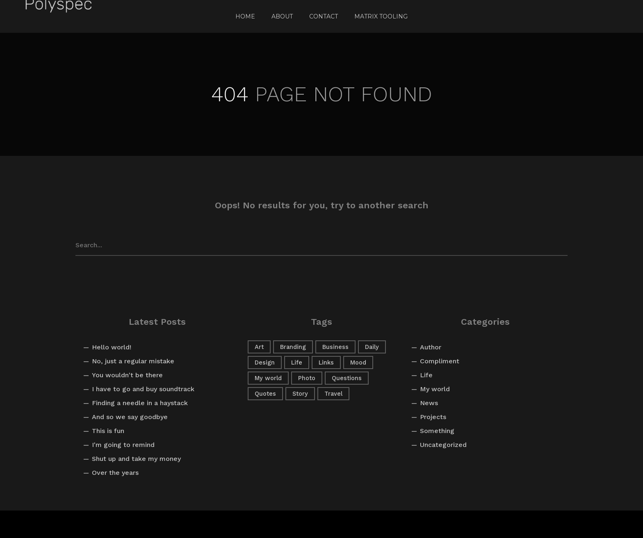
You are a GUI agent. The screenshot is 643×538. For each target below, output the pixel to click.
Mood (358, 362)
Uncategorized (443, 445)
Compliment (439, 361)
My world (268, 378)
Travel (333, 393)
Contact (323, 16)
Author (430, 347)
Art (259, 347)
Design (265, 362)
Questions (347, 378)
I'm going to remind (123, 445)
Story (300, 393)
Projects (433, 417)
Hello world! (111, 347)
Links (326, 362)
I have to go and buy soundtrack (143, 389)
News (429, 403)
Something (437, 431)
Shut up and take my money (136, 459)
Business (335, 347)
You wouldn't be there (127, 375)
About (282, 16)
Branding (293, 347)
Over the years (115, 472)
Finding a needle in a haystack (140, 403)
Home (245, 16)
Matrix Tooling (381, 16)
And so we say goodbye (130, 417)
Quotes (265, 393)
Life (296, 362)
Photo (306, 378)
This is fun (108, 431)
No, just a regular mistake (133, 361)
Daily (372, 347)
